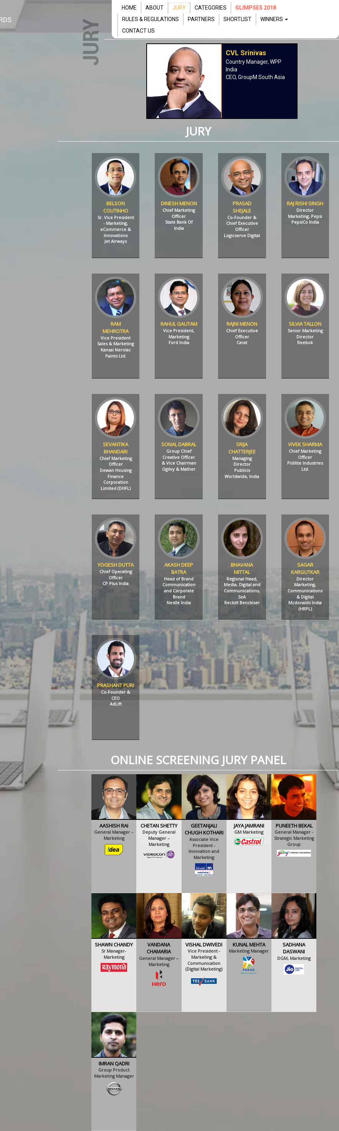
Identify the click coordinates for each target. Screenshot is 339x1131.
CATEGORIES (211, 8)
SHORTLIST (237, 19)
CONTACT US (138, 31)
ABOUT (155, 8)
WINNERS (274, 19)
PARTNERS (201, 19)
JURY (179, 8)
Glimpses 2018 (255, 8)
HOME (129, 8)
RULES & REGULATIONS (150, 19)
